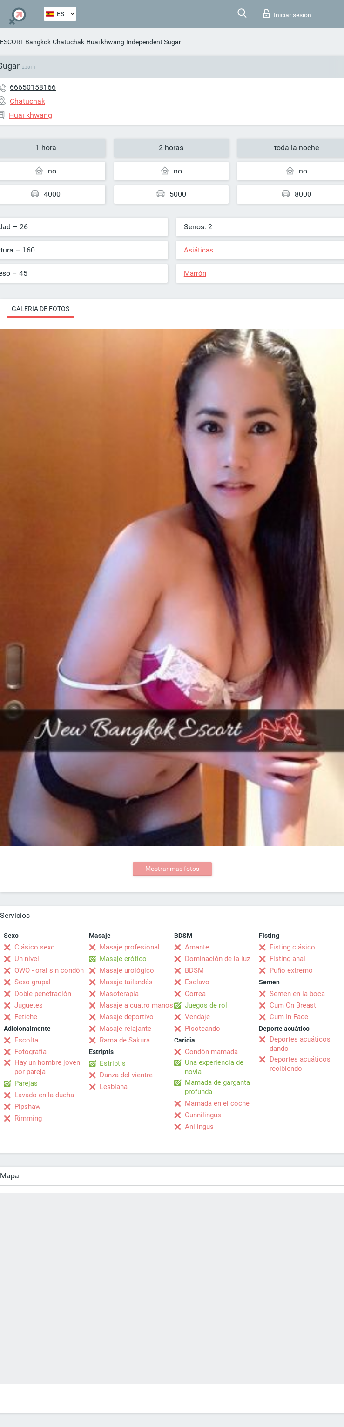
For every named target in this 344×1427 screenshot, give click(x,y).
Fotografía (30, 1052)
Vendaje (197, 1017)
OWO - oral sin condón (49, 970)
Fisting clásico (292, 947)
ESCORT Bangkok (25, 42)
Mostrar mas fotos (172, 868)
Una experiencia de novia (214, 1067)
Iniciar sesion (287, 13)
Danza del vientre (126, 1075)
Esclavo (197, 982)
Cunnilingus (203, 1115)
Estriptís (113, 1063)
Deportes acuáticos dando (300, 1044)
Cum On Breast (293, 1005)
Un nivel (26, 959)
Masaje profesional (130, 947)
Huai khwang (105, 42)
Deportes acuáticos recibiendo (300, 1064)
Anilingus (199, 1126)
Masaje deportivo (127, 1017)
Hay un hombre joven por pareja (47, 1067)
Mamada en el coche (217, 1103)
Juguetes (28, 1005)
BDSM (194, 970)
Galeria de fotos (40, 308)
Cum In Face (289, 1017)
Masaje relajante (125, 1028)
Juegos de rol (206, 1005)
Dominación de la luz (217, 959)
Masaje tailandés (126, 982)
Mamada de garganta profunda (217, 1087)
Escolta (26, 1040)
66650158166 (33, 87)
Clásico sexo (34, 947)
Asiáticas (198, 250)
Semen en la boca (297, 993)
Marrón (195, 273)
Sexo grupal (32, 982)
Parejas (26, 1083)
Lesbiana (114, 1086)
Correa (195, 993)
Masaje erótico (123, 959)
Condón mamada (211, 1052)
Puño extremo (291, 970)
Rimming (28, 1118)
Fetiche (25, 1017)
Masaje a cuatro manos (136, 1005)
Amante (197, 947)
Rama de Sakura (125, 1040)
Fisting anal (287, 959)
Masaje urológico (127, 970)
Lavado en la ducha (44, 1095)
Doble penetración (42, 993)
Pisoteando (202, 1028)
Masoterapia (119, 993)
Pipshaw (27, 1106)
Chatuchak (68, 42)
